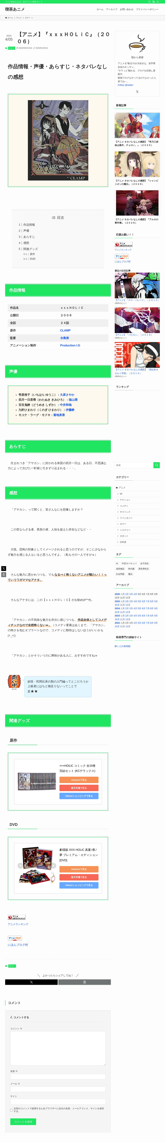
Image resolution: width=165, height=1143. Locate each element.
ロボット (124, 536)
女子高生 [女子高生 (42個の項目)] (144, 563)
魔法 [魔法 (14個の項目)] (130, 574)
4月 (135, 594)
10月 (117, 605)
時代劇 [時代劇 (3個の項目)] (131, 569)
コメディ (124, 506)
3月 (131, 594)
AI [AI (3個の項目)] (117, 563)
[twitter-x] (149, 2)
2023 (117, 615)
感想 (26, 242)
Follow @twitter (125, 85)
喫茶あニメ (15, 9)
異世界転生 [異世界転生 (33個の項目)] (143, 569)
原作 (32, 254)
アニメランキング (18, 918)
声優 (26, 230)
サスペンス (125, 512)
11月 (122, 605)
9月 (156, 601)
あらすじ (29, 236)
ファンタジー (126, 518)
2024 (117, 608)
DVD (32, 258)
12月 (128, 605)
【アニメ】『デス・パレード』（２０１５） (137, 300)
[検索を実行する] (156, 465)
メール (15, 1078)
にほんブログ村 (18, 939)
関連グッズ (30, 249)
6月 (143, 601)
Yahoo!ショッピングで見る (82, 796)
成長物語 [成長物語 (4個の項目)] (120, 569)
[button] (31, 977)
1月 (123, 594)
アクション (125, 500)
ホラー (11, 48)
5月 (139, 601)
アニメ (122, 487)
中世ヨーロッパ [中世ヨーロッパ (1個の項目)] (129, 563)
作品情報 (29, 224)
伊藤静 (70, 409)
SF (121, 494)
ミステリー (125, 530)
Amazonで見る (82, 780)
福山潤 (73, 399)
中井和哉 (66, 405)
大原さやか (67, 394)
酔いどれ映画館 (123, 646)
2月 (127, 594)
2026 (117, 594)
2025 (117, 601)
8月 (152, 601)
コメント (16, 1023)
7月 (148, 601)
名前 (14, 1066)
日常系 (123, 542)
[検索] (158, 2)
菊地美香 (59, 415)
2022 (117, 623)
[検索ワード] (137, 465)
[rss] (153, 2)
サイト (13, 1091)
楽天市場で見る (82, 788)
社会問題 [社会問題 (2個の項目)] (120, 574)
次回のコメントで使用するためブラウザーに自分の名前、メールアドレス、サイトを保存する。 (59, 1104)
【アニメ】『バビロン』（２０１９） (134, 335)
